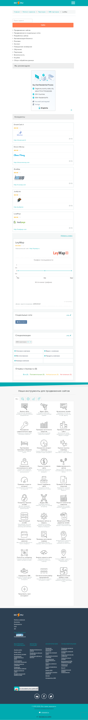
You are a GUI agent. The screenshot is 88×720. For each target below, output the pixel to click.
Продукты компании (52, 356)
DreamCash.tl (19, 125)
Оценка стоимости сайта (51, 664)
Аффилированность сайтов (36, 650)
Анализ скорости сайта (19, 671)
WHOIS (48, 676)
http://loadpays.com (20, 229)
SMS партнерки (54, 12)
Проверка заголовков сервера (20, 668)
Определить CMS (51, 678)
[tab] (22, 399)
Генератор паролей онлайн (67, 652)
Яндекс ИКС (49, 670)
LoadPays (17, 214)
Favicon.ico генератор (64, 665)
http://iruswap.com (20, 185)
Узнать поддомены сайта (51, 667)
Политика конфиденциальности (44, 708)
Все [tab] (17, 399)
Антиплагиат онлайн (20, 654)
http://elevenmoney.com (21, 162)
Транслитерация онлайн (66, 658)
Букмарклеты (18, 624)
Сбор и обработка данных (23, 60)
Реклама (16, 41)
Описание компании (22, 351)
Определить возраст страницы (52, 656)
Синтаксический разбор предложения (66, 671)
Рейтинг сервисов (29, 12)
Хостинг (16, 44)
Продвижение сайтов (21, 30)
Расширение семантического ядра (19, 657)
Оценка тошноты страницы (19, 665)
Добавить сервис (67, 236)
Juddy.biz (17, 191)
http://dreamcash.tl (20, 140)
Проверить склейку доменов (51, 673)
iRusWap (17, 169)
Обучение (17, 49)
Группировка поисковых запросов (20, 661)
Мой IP (63, 668)
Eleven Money (19, 147)
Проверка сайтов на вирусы (36, 657)
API (15, 628)
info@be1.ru (44, 712)
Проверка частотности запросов (49, 649)
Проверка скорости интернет (67, 649)
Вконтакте (21, 322)
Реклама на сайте (44, 717)
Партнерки (42, 12)
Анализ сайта (18, 650)
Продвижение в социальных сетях (26, 33)
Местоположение (21, 356)
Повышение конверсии (22, 47)
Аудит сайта (17, 652)
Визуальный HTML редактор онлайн (66, 662)
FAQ (15, 626)
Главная (17, 12)
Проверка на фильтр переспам (36, 653)
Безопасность (18, 55)
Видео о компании (51, 351)
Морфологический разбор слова (19, 674)
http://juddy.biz (18, 207)
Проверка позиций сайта (51, 653)
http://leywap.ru (34, 248)
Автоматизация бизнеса (22, 39)
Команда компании (21, 361)
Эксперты (17, 622)
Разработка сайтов (20, 36)
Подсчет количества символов (67, 655)
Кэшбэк (16, 58)
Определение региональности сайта (50, 660)
